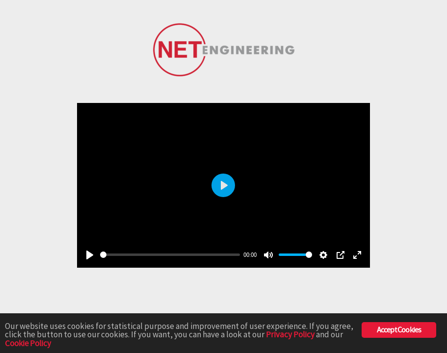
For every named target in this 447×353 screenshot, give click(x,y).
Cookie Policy (28, 343)
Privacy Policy (290, 334)
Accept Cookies (399, 330)
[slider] (170, 254)
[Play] (90, 255)
